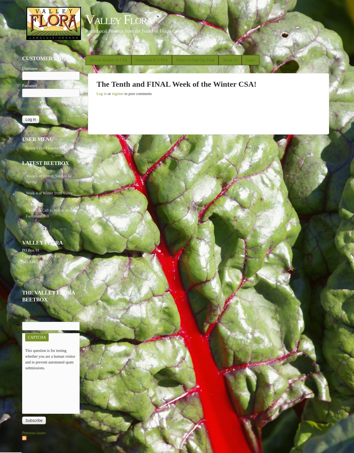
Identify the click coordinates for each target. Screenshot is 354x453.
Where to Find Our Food (195, 60)
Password (31, 86)
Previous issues (34, 433)
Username (31, 69)
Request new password (40, 109)
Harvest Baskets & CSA (108, 60)
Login (250, 60)
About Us (230, 60)
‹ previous (30, 229)
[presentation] (48, 391)
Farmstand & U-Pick (152, 60)
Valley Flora (118, 19)
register (118, 94)
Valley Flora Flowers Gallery (48, 148)
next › (64, 229)
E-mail (29, 319)
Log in (102, 94)
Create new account (37, 103)
